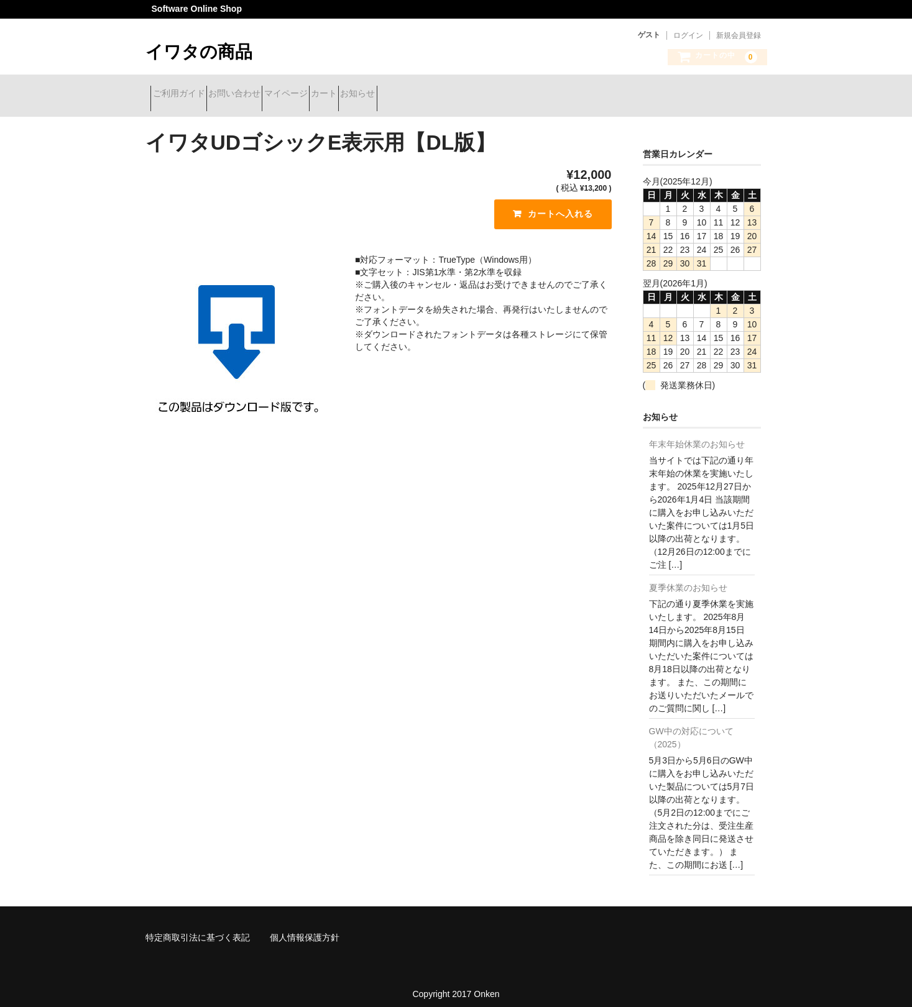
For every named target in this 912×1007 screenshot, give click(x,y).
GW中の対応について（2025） (691, 728)
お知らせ (451, 94)
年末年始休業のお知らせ (697, 435)
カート (395, 94)
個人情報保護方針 (304, 928)
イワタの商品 (198, 52)
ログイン (688, 35)
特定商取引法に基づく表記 (197, 928)
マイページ (335, 94)
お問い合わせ (262, 94)
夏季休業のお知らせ (688, 578)
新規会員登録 (738, 35)
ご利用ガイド (184, 94)
